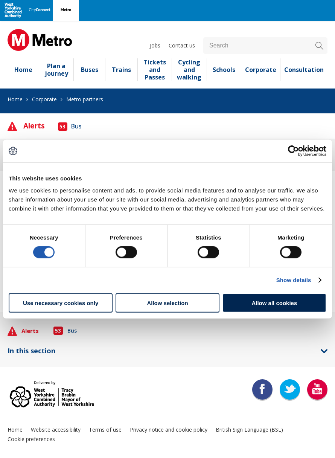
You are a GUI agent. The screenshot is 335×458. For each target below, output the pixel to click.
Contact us (182, 45)
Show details (293, 280)
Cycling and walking (189, 69)
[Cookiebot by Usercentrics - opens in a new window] (293, 151)
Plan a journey (56, 69)
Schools (224, 69)
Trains (121, 69)
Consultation (304, 69)
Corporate (260, 69)
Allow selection (167, 302)
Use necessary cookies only (60, 302)
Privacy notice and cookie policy (168, 429)
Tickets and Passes (154, 69)
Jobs (155, 45)
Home (23, 69)
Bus (70, 126)
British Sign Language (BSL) (249, 429)
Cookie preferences (31, 439)
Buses (89, 69)
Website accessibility (56, 429)
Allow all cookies (274, 302)
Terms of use (105, 429)
